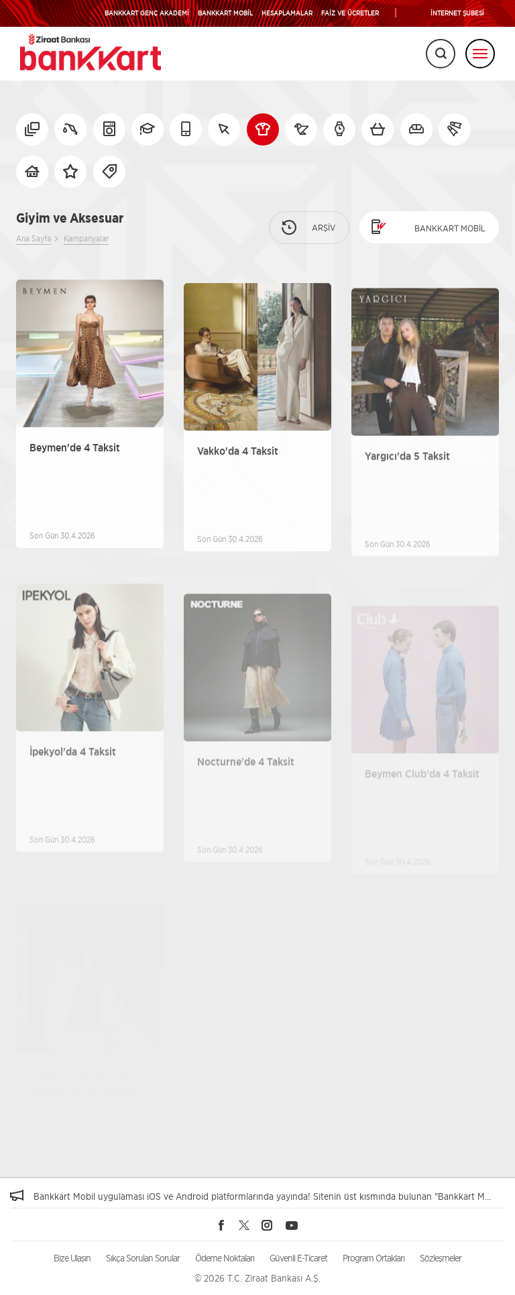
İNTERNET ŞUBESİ (457, 13)
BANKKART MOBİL (225, 13)
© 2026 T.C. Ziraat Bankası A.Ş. (257, 1278)
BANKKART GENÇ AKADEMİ (147, 13)
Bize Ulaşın (72, 1257)
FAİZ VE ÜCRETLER (350, 13)
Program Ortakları (373, 1257)
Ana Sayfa (33, 238)
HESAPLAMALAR (287, 13)
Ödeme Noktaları (224, 1257)
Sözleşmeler (440, 1257)
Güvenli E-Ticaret (298, 1257)
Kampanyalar (86, 238)
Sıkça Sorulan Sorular (143, 1257)
